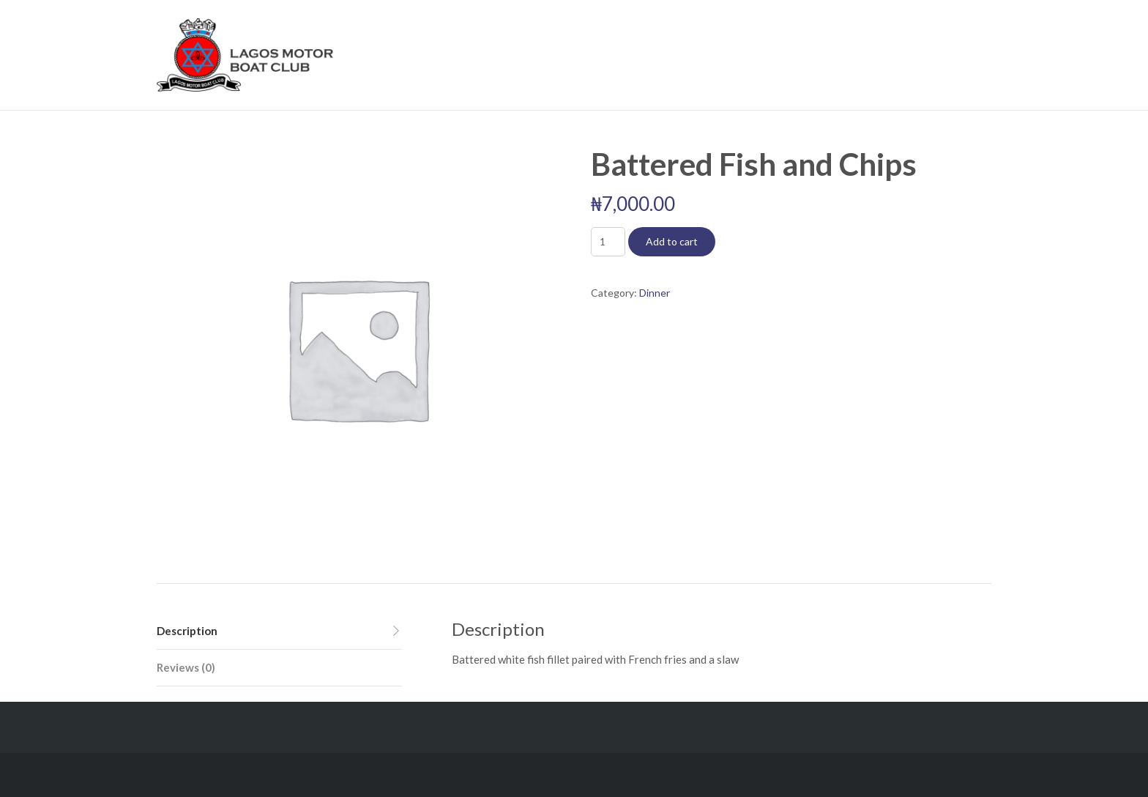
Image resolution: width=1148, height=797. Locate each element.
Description (187, 630)
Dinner (654, 292)
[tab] (279, 631)
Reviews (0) (186, 667)
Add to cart (672, 241)
